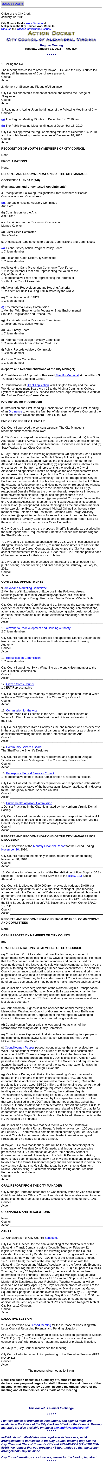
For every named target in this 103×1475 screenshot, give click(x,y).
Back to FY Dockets (12, 3)
